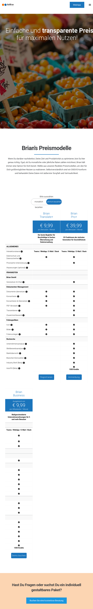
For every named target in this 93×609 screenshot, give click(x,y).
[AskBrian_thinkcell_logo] (8, 5)
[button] (90, 5)
